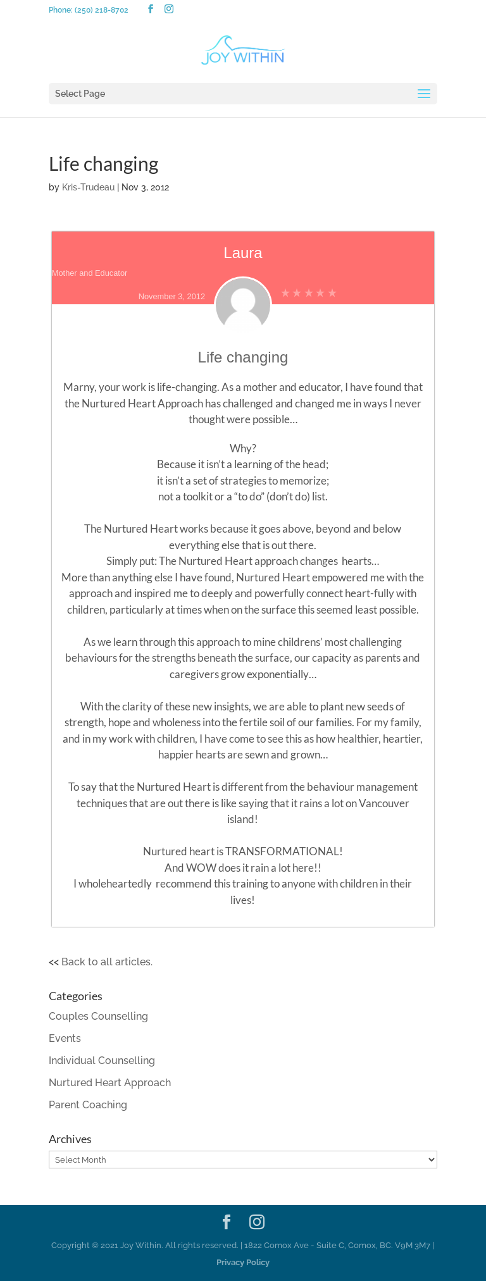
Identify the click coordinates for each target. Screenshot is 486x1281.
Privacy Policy (243, 1262)
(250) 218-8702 (101, 10)
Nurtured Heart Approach (110, 1083)
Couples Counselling (98, 1016)
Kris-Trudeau (88, 187)
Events (65, 1038)
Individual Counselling (102, 1061)
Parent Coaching (88, 1105)
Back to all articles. (107, 962)
